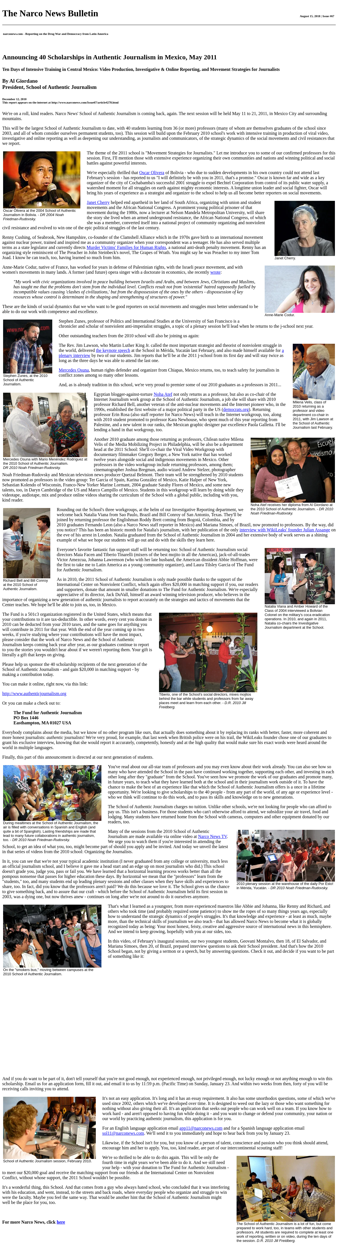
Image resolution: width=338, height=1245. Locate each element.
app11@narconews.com (201, 1128)
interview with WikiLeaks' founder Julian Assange (284, 529)
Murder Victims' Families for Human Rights (126, 247)
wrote (215, 272)
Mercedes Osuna (74, 370)
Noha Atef (163, 394)
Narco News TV (212, 836)
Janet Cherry (98, 202)
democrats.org (236, 409)
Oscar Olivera (151, 172)
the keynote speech (113, 350)
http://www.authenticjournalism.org (34, 693)
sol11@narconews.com (123, 1133)
